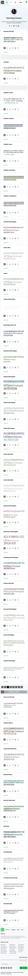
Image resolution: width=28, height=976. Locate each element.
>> (21, 687)
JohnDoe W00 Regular (9, 402)
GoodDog (6, 62)
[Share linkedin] (18, 26)
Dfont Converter (4, 951)
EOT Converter (21, 946)
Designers (13, 930)
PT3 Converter (12, 948)
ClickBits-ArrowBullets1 (10, 196)
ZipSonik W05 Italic (9, 31)
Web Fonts (7, 930)
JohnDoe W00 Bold (9, 583)
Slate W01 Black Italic (9, 800)
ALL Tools (20, 951)
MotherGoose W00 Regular (11, 531)
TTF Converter (21, 944)
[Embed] (15, 48)
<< (2, 687)
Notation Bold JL (8, 774)
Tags (22, 930)
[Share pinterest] (16, 26)
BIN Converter (3, 948)
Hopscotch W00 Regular (10, 609)
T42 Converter (12, 950)
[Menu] (15, 2)
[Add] (5, 48)
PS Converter (20, 948)
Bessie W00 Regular (9, 635)
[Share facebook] (9, 26)
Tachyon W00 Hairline (9, 299)
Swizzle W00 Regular (9, 428)
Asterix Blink (7, 247)
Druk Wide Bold (8, 903)
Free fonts (2, 2)
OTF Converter (3, 946)
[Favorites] (7, 48)
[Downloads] (10, 48)
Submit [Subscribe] (23, 967)
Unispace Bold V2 (8, 723)
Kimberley (6, 826)
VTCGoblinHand (8, 852)
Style (18, 930)
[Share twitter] (14, 26)
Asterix (5, 273)
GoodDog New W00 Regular (11, 557)
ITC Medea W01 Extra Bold (10, 878)
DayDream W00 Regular (10, 506)
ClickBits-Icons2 (8, 144)
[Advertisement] (14, 57)
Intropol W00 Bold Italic (10, 748)
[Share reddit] (12, 26)
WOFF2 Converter (12, 947)
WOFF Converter (4, 947)
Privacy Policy (3, 953)
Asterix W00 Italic (8, 454)
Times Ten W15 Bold (9, 697)
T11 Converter (21, 950)
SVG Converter (12, 946)
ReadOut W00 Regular (9, 660)
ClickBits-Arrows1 (8, 92)
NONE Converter (12, 951)
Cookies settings (12, 953)
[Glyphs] (13, 48)
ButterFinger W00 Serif (10, 325)
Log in (21, 2)
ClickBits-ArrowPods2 (9, 170)
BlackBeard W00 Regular (10, 351)
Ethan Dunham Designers (14, 18)
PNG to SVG (3, 944)
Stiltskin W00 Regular (9, 376)
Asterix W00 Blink (8, 480)
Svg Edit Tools (12, 944)
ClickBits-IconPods (9, 118)
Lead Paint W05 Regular (10, 221)
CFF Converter (3, 950)
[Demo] (18, 48)
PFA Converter (21, 947)
